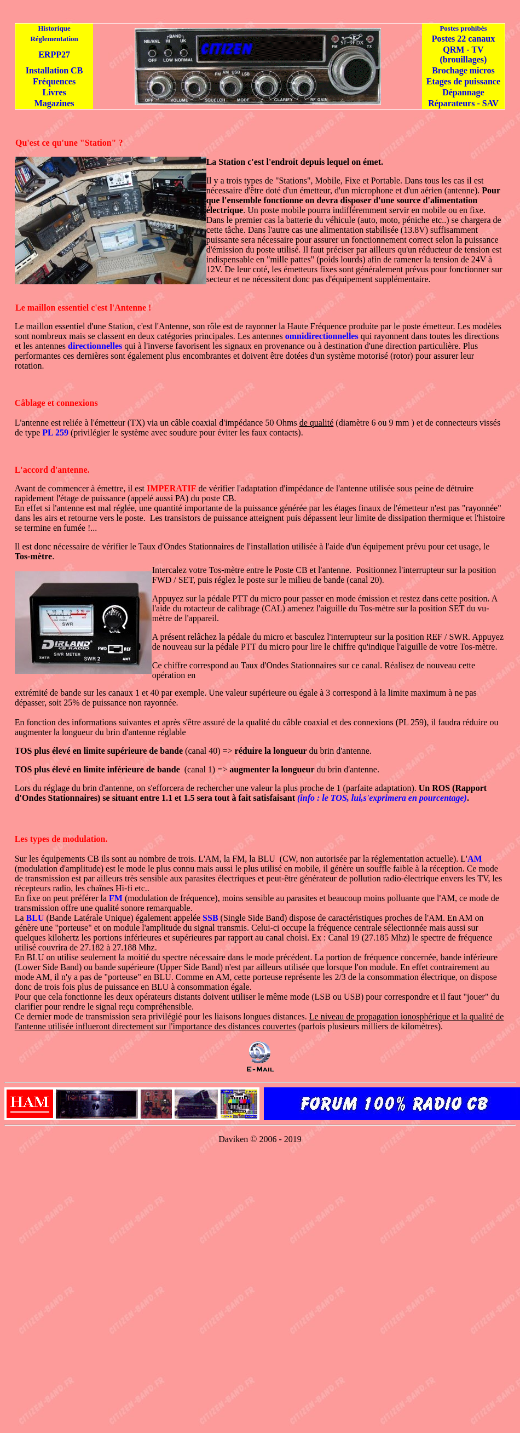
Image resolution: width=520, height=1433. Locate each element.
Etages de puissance (463, 81)
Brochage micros (463, 70)
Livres (54, 92)
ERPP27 (54, 54)
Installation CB (54, 70)
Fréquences (54, 81)
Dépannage (463, 92)
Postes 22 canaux (463, 38)
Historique (54, 28)
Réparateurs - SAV (463, 103)
